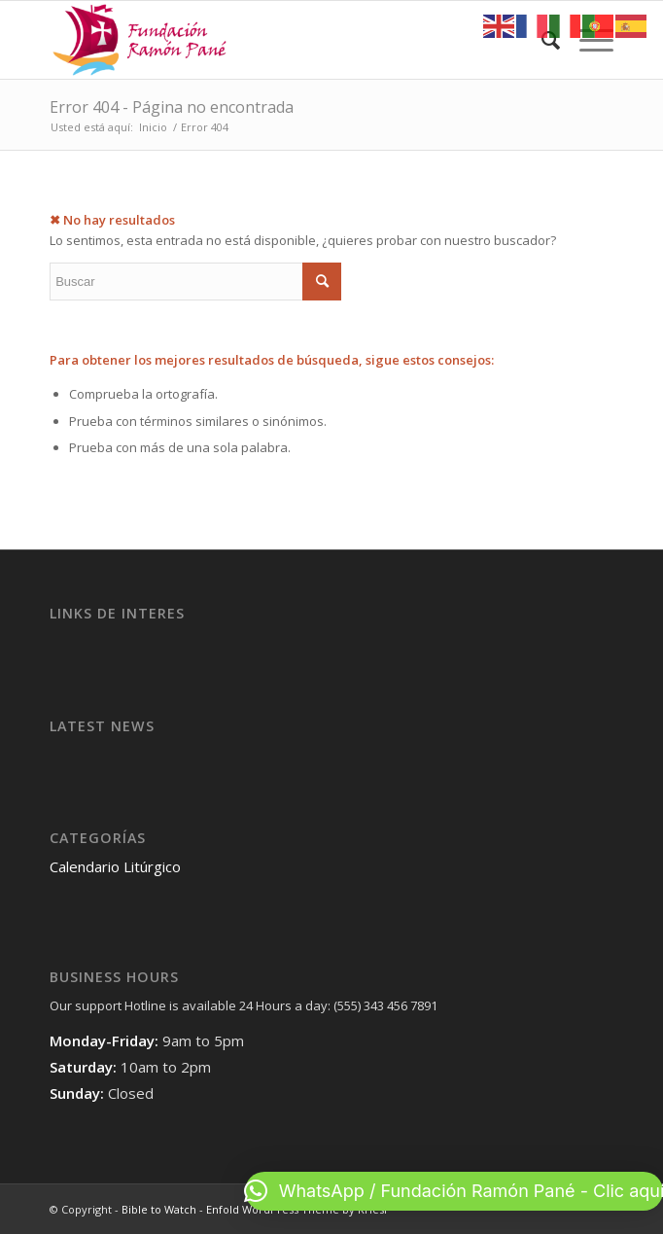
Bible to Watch (159, 1209)
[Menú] (586, 40)
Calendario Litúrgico (115, 866)
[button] (454, 1191)
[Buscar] (541, 40)
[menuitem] (541, 40)
